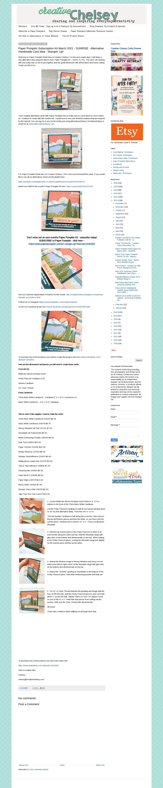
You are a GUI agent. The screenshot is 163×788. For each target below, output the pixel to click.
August (119, 217)
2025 (116, 187)
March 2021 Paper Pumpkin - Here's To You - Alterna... (127, 255)
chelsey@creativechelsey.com (41, 124)
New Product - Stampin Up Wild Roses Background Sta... (127, 267)
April (118, 231)
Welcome (22, 26)
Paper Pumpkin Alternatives (124, 161)
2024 (116, 190)
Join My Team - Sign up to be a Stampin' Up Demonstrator (58, 26)
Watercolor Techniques (122, 173)
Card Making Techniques (123, 152)
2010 (116, 340)
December (120, 203)
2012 (116, 333)
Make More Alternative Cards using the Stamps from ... (127, 283)
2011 (116, 336)
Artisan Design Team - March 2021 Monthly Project (127, 261)
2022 (116, 197)
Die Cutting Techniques (122, 155)
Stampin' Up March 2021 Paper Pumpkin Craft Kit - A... (127, 239)
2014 (116, 326)
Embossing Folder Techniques (125, 158)
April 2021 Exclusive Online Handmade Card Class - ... (127, 272)
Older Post (100, 765)
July (117, 221)
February (119, 304)
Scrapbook (117, 164)
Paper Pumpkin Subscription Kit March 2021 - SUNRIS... (128, 250)
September (120, 214)
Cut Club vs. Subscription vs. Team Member (39, 36)
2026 (116, 183)
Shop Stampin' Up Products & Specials (107, 26)
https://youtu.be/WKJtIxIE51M (80, 186)
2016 (116, 323)
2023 (116, 193)
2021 (116, 200)
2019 (116, 316)
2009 (116, 343)
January (119, 308)
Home (62, 765)
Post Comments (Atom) (39, 769)
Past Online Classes (58, 31)
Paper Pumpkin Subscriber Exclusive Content (92, 31)
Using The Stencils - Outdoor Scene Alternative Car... (127, 244)
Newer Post (23, 765)
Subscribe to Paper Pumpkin (32, 31)
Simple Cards (118, 170)
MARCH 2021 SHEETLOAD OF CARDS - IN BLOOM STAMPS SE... (128, 298)
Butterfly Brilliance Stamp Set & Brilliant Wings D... (127, 278)
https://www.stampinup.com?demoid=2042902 (38, 665)
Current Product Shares (73, 36)
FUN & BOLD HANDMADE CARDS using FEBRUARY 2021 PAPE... (126, 290)
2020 (116, 312)
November (120, 207)
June (118, 224)
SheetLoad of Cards (121, 167)
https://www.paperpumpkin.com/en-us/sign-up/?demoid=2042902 (62, 244)
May (117, 228)
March (118, 235)
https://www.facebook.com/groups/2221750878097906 (66, 307)
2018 (116, 319)
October (119, 210)
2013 (116, 330)
